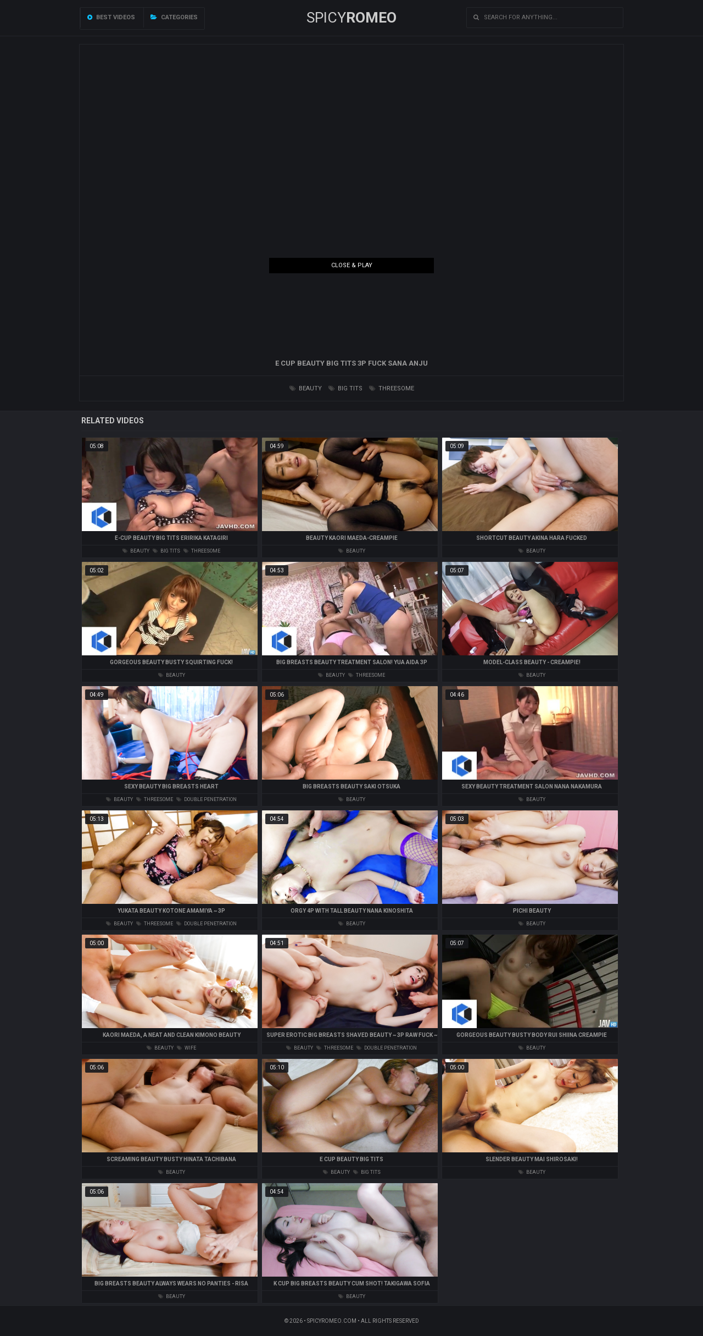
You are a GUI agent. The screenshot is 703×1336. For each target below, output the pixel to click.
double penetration (206, 799)
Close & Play (351, 265)
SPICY (351, 17)
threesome (391, 388)
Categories (174, 17)
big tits (345, 388)
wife (186, 1048)
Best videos (111, 17)
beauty (305, 388)
